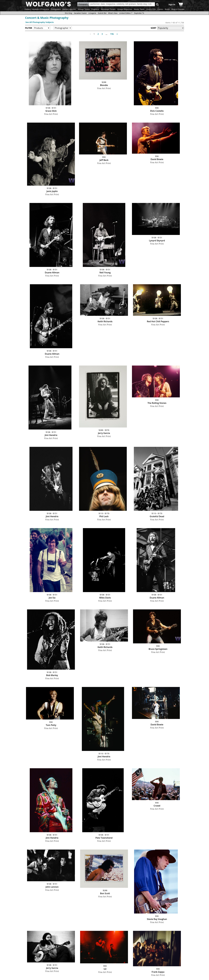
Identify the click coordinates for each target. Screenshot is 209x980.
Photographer (62, 28)
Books (167, 9)
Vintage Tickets (84, 9)
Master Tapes (139, 9)
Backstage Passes (108, 9)
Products (38, 28)
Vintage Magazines (124, 9)
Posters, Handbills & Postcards (37, 9)
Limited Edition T (125, 13)
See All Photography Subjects (39, 22)
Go (157, 4)
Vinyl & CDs (151, 9)
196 (112, 34)
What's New (113, 13)
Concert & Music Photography (46, 17)
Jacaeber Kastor (80, 13)
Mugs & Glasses (177, 9)
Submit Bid (102, 13)
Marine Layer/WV (69, 9)
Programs (95, 9)
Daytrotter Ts (139, 13)
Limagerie (92, 13)
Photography (56, 9)
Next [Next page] (116, 32)
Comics (160, 9)
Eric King (68, 13)
